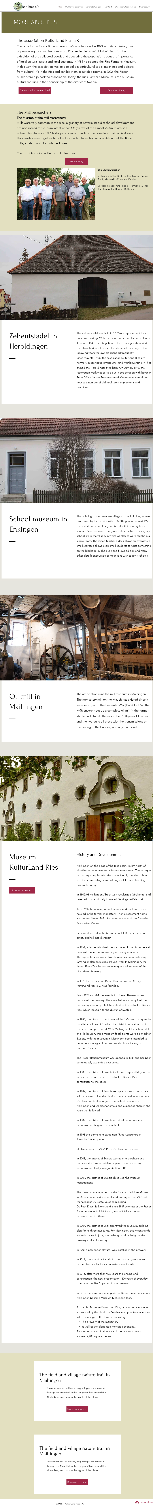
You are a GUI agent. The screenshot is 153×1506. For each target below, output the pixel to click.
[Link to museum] (22, 890)
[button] (93, 6)
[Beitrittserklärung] (116, 90)
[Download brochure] (77, 1409)
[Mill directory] (76, 161)
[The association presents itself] (35, 90)
